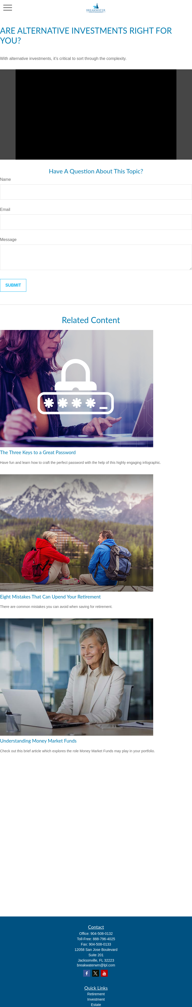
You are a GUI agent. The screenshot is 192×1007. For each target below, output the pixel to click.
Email (5, 209)
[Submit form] (13, 285)
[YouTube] (104, 973)
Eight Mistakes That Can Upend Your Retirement (50, 597)
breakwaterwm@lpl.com (96, 965)
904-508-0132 (101, 934)
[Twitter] (95, 973)
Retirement (96, 994)
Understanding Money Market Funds (38, 741)
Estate (96, 1005)
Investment (96, 999)
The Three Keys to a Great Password (38, 452)
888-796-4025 (104, 939)
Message (8, 239)
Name (5, 179)
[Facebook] (86, 973)
